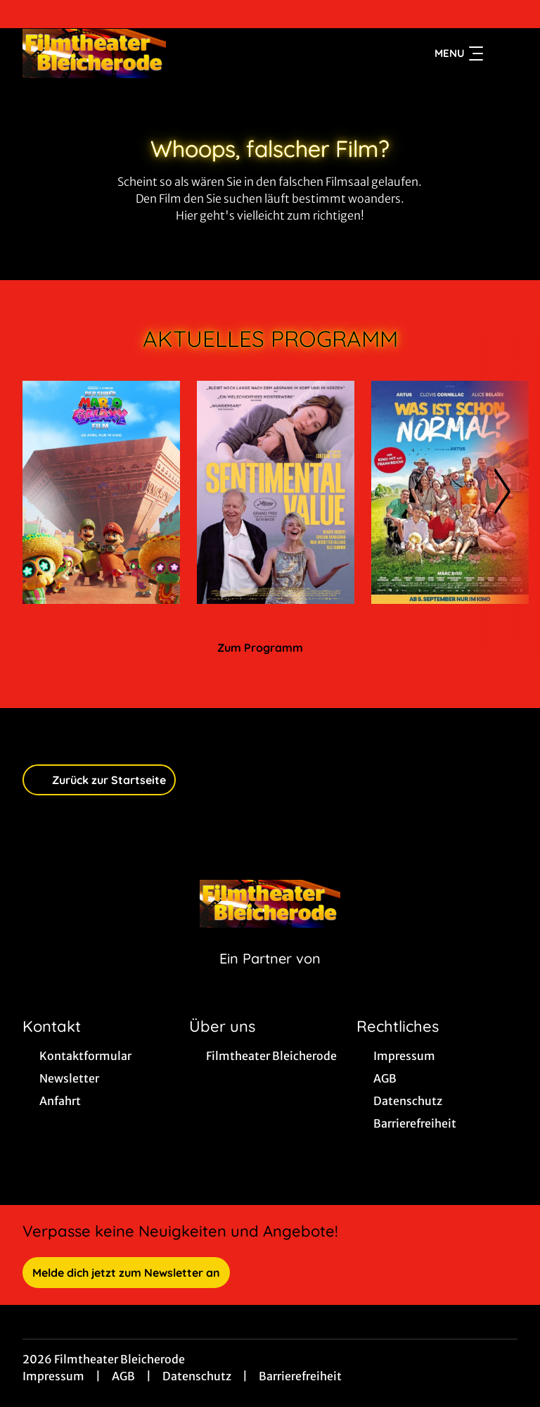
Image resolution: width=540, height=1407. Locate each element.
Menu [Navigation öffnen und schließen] (459, 53)
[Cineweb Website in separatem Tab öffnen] (270, 976)
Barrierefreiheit (300, 1376)
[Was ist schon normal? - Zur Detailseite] (450, 492)
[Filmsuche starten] (503, 53)
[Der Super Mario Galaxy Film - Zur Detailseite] (101, 492)
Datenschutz (196, 1376)
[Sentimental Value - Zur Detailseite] (275, 492)
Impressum (53, 1376)
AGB (123, 1376)
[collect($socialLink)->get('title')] (25, 14)
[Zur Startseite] (120, 53)
